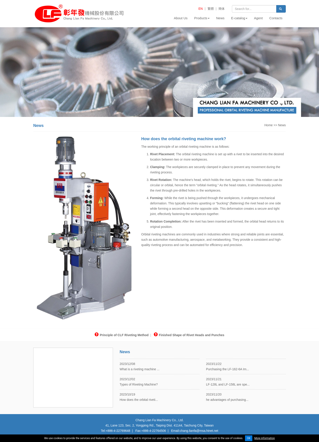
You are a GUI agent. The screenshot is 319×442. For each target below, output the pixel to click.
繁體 (211, 8)
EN (200, 8)
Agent (258, 18)
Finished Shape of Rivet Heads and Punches (189, 335)
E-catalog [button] (239, 18)
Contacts (275, 18)
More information (264, 438)
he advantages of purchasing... (227, 399)
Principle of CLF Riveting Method (121, 335)
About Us (181, 18)
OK (249, 438)
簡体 (221, 8)
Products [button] (202, 18)
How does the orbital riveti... (139, 399)
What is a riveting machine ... (140, 369)
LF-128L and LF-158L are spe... (228, 384)
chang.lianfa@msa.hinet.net (199, 430)
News (220, 18)
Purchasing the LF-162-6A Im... (227, 369)
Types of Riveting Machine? (139, 384)
